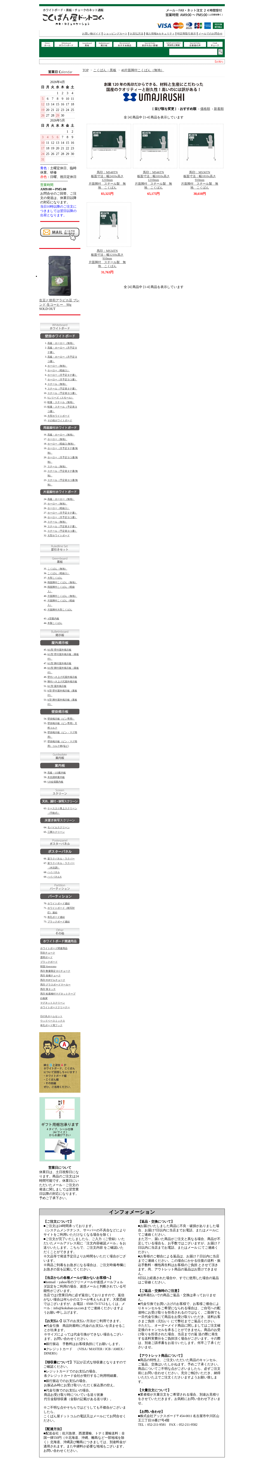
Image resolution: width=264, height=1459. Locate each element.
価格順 (205, 109)
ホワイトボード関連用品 (53, 948)
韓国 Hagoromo (48, 966)
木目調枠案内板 (56, 777)
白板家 (44, 998)
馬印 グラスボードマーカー (55, 984)
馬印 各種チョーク (50, 975)
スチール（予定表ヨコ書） (62, 393)
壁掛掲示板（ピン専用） (61, 718)
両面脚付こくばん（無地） (62, 582)
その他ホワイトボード (59, 420)
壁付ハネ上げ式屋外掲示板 (62, 677)
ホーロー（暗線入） (58, 370)
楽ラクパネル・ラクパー (61, 858)
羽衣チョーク (47, 952)
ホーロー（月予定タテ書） (62, 375)
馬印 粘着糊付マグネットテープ (57, 993)
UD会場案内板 (55, 781)
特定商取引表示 (186, 33)
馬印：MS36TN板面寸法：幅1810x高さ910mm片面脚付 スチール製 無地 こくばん (199, 180)
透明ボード (46, 957)
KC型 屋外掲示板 (56, 686)
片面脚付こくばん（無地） (62, 596)
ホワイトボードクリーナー (55, 1007)
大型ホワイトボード (58, 415)
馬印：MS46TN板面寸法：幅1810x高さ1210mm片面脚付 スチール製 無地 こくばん (153, 180)
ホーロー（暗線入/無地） (61, 443)
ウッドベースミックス (52, 1020)
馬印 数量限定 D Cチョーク (55, 971)
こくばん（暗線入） (58, 573)
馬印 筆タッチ (48, 989)
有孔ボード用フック (51, 1025)
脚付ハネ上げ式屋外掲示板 (62, 681)
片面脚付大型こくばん (59, 609)
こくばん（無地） (57, 568)
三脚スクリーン (56, 832)
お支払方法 (136, 33)
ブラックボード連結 (58, 921)
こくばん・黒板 (104, 70)
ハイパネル (53, 872)
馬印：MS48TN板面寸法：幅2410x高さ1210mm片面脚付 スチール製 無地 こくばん (107, 180)
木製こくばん (54, 623)
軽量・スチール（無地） (61, 402)
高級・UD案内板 (56, 772)
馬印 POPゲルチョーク (52, 980)
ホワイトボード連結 (58, 903)
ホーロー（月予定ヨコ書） (62, 379)
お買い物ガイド (91, 33)
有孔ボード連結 (56, 917)
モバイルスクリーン (58, 827)
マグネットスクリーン (52, 1002)
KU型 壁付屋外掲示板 (59, 649)
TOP (85, 70)
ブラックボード (49, 961)
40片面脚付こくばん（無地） (142, 70)
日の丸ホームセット (51, 1016)
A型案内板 (53, 618)
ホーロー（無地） (57, 365)
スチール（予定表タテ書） (62, 388)
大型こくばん (54, 577)
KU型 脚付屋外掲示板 (59, 663)
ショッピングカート (115, 33)
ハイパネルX (54, 876)
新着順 (219, 109)
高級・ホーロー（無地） (61, 343)
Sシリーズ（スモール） (60, 397)
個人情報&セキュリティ (160, 33)
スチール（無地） (57, 384)
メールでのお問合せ (210, 33)
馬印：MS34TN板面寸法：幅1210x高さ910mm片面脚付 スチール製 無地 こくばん (107, 258)
